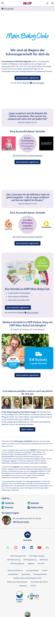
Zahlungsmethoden (40, 574)
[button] (47, 3)
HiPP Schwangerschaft (18, 556)
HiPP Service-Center (21, 522)
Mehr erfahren (27, 429)
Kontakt (33, 586)
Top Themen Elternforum (39, 582)
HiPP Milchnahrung (13, 560)
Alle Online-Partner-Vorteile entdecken (27, 155)
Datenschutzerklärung (15, 570)
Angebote (31, 564)
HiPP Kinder (44, 560)
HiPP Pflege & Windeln (36, 556)
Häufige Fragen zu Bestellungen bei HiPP (27, 578)
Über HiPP (41, 564)
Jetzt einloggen (38, 83)
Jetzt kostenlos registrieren (27, 78)
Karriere (44, 570)
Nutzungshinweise (32, 570)
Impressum (23, 586)
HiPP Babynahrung (30, 560)
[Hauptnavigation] (3, 3)
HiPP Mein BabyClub (17, 564)
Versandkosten (13, 574)
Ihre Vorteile (9, 9)
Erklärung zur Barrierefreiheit (17, 582)
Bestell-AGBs (26, 574)
